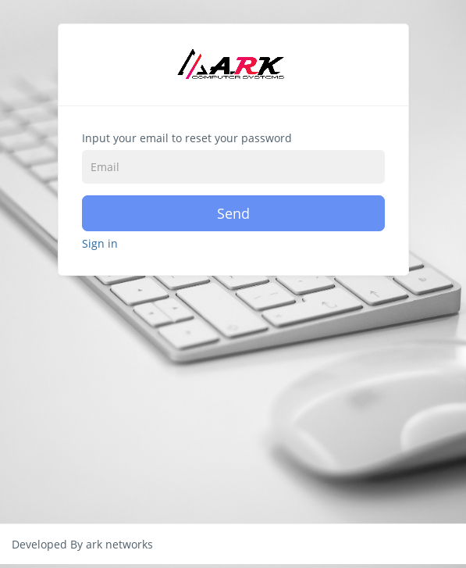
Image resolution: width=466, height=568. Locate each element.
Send (233, 213)
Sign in (100, 243)
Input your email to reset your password (187, 137)
